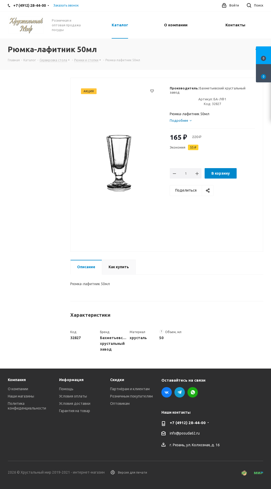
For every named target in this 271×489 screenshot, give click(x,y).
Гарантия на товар (74, 411)
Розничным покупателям (131, 396)
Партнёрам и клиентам (130, 389)
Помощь (66, 389)
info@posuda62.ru (185, 433)
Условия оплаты (73, 396)
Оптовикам (120, 403)
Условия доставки (74, 403)
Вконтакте (166, 392)
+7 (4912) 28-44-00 (188, 422)
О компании (18, 389)
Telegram (179, 392)
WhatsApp (192, 392)
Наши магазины (21, 396)
